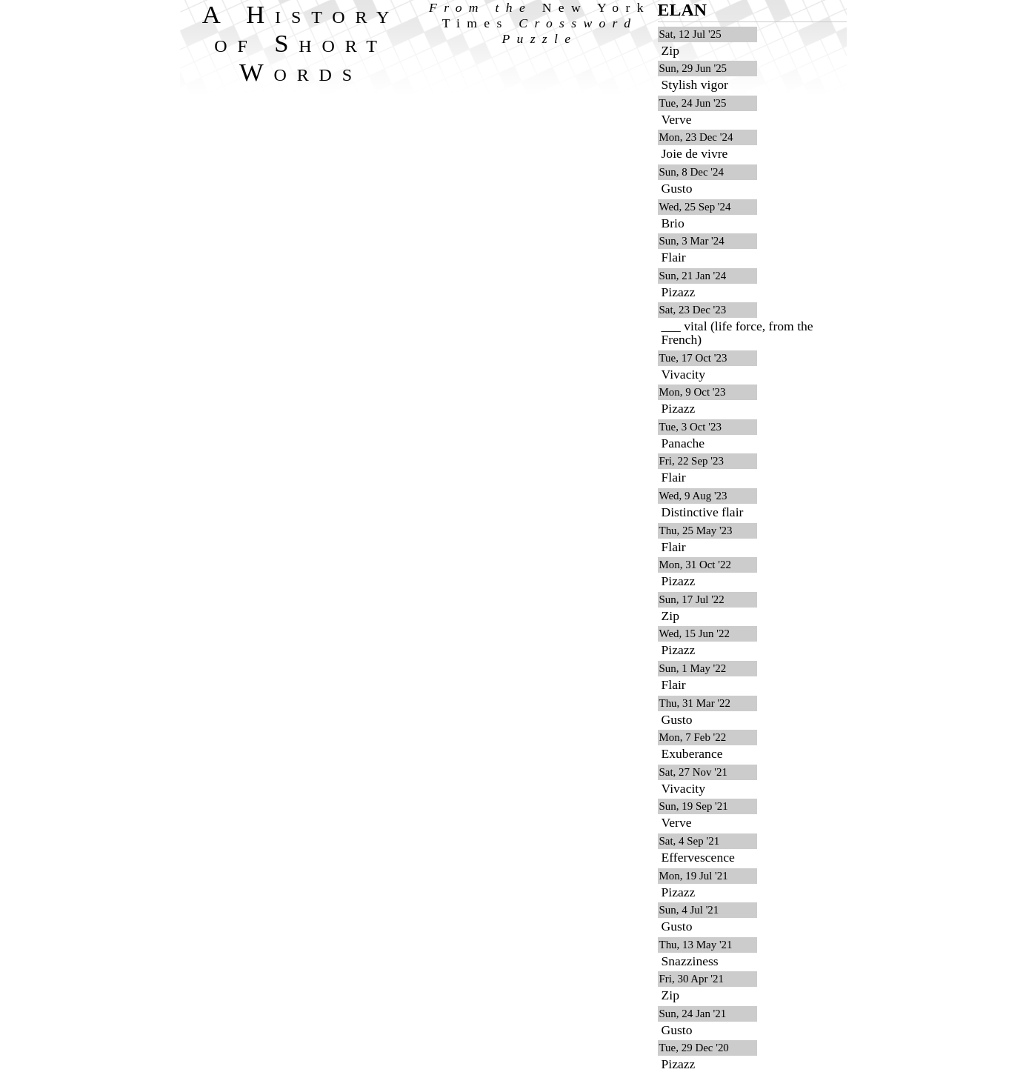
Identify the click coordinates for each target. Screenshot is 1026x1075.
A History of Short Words (301, 43)
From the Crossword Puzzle (539, 23)
